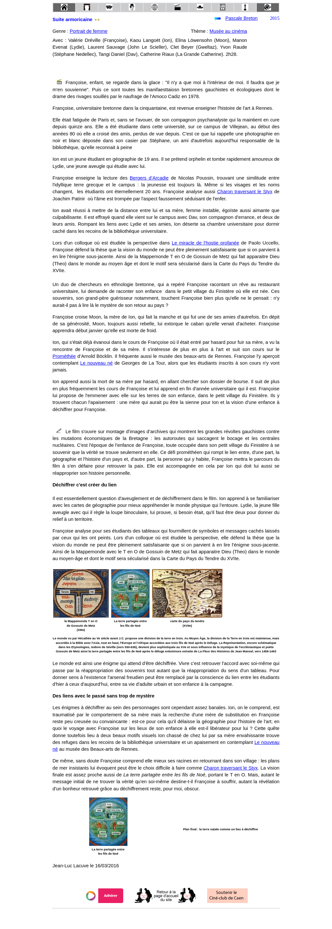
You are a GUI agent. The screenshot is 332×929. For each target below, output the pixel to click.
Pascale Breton (241, 18)
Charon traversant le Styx (244, 191)
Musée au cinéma (228, 31)
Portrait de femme (88, 31)
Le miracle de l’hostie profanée (205, 242)
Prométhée (64, 356)
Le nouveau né (96, 363)
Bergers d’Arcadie (149, 178)
